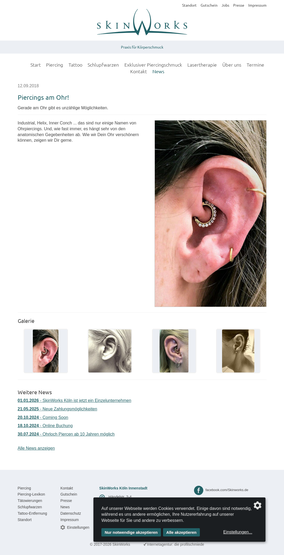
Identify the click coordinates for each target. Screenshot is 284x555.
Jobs (225, 5)
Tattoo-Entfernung (32, 513)
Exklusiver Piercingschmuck (153, 65)
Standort (189, 5)
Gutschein (209, 5)
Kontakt (138, 71)
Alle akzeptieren (181, 532)
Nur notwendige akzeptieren (131, 532)
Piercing (54, 65)
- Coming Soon (43, 417)
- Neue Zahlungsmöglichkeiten (57, 409)
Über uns (231, 65)
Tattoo (75, 65)
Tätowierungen (30, 500)
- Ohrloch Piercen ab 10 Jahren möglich (66, 434)
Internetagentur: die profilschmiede (175, 544)
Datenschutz (70, 513)
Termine (255, 65)
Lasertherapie (202, 65)
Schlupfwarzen (103, 65)
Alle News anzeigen (36, 448)
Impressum (257, 5)
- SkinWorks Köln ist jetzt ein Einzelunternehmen (74, 400)
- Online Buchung (45, 425)
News (158, 71)
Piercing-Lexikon (31, 494)
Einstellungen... (237, 532)
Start (35, 65)
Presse (238, 5)
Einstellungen (78, 527)
